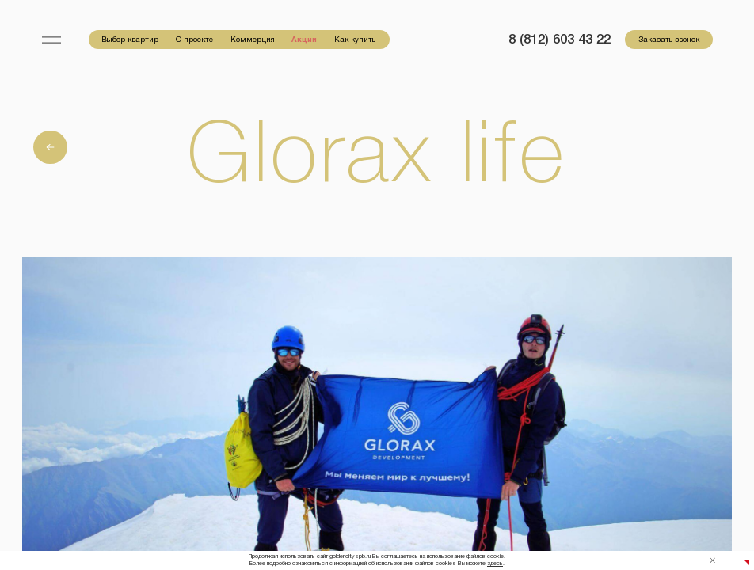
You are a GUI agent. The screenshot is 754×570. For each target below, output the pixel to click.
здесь (495, 563)
